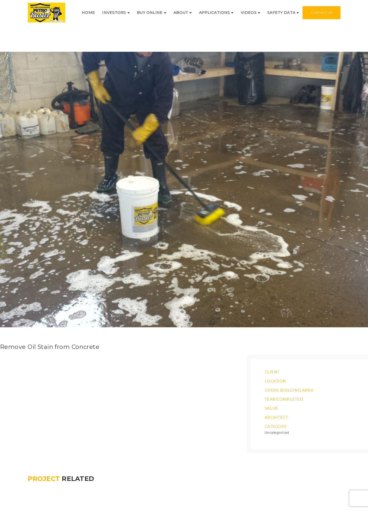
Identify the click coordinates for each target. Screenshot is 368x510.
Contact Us (321, 12)
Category (276, 415)
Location (275, 369)
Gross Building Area (289, 378)
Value (271, 397)
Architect (276, 406)
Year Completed (284, 387)
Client (272, 360)
